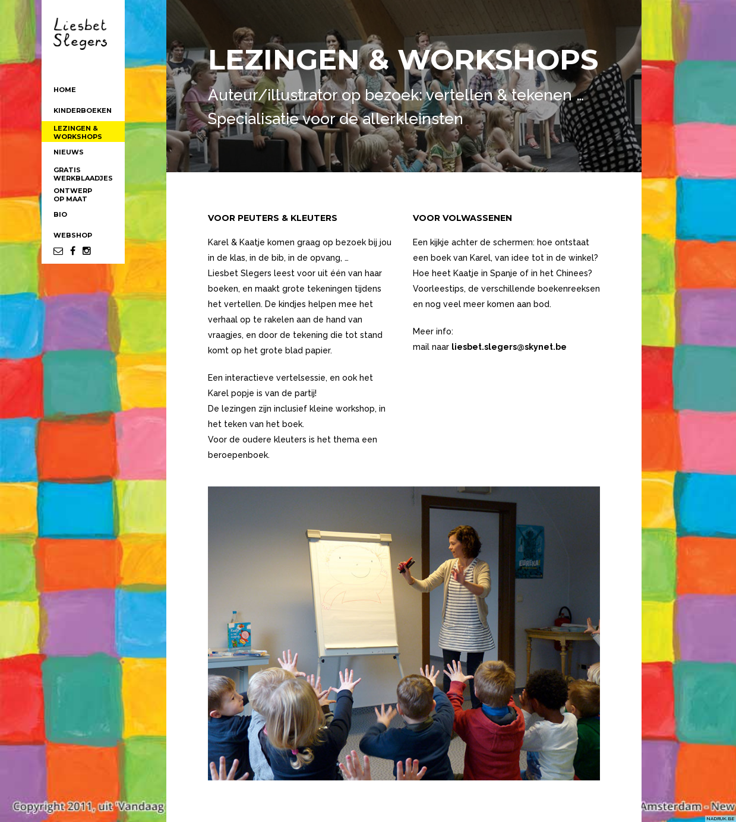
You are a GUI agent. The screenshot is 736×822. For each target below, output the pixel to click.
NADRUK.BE (720, 818)
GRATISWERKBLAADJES (83, 174)
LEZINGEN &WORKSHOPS (77, 132)
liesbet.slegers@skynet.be (509, 347)
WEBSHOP (72, 235)
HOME (64, 90)
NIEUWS (68, 152)
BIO (60, 214)
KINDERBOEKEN (82, 110)
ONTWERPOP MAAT (72, 194)
